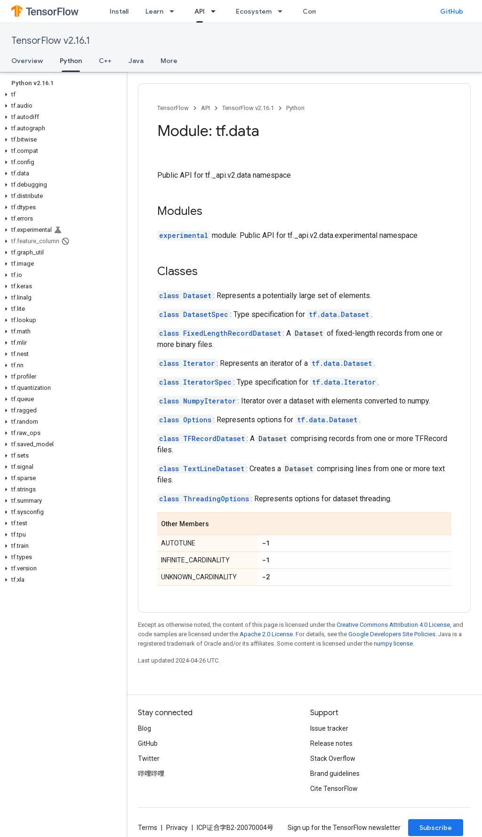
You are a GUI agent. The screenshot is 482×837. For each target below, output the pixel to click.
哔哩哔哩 (151, 773)
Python (295, 107)
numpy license (393, 643)
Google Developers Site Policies (391, 634)
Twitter (149, 758)
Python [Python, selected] (71, 60)
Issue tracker (329, 728)
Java (136, 60)
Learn (154, 11)
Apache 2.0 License (266, 634)
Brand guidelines (335, 773)
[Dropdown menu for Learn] (174, 11)
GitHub (451, 11)
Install (119, 11)
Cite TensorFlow (334, 788)
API (205, 107)
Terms (147, 827)
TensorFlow (173, 107)
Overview (27, 60)
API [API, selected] (199, 11)
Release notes (331, 743)
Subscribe (435, 827)
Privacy (177, 827)
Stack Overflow (332, 758)
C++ (105, 60)
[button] (61, 94)
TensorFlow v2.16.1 (50, 41)
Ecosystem (254, 11)
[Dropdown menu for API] (216, 11)
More (169, 60)
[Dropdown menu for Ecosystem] (283, 11)
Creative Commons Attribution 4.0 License (393, 624)
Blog (144, 728)
